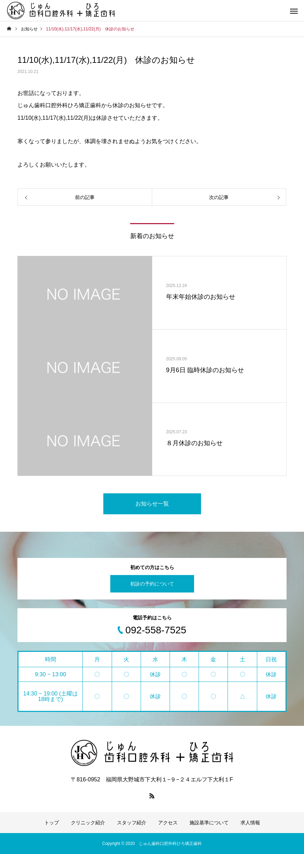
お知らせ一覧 (152, 504)
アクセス (168, 822)
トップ (51, 822)
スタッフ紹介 (131, 822)
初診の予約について (152, 584)
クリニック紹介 (88, 822)
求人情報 (250, 822)
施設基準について (209, 822)
